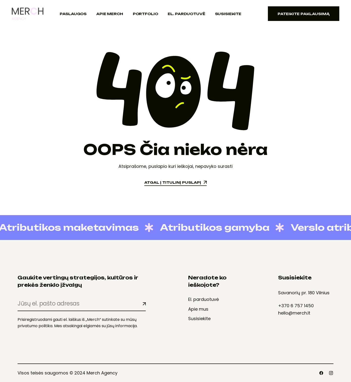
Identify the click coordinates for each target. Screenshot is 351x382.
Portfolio (145, 14)
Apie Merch (109, 14)
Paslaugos (73, 14)
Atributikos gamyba (210, 227)
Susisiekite (228, 14)
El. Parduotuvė (186, 14)
